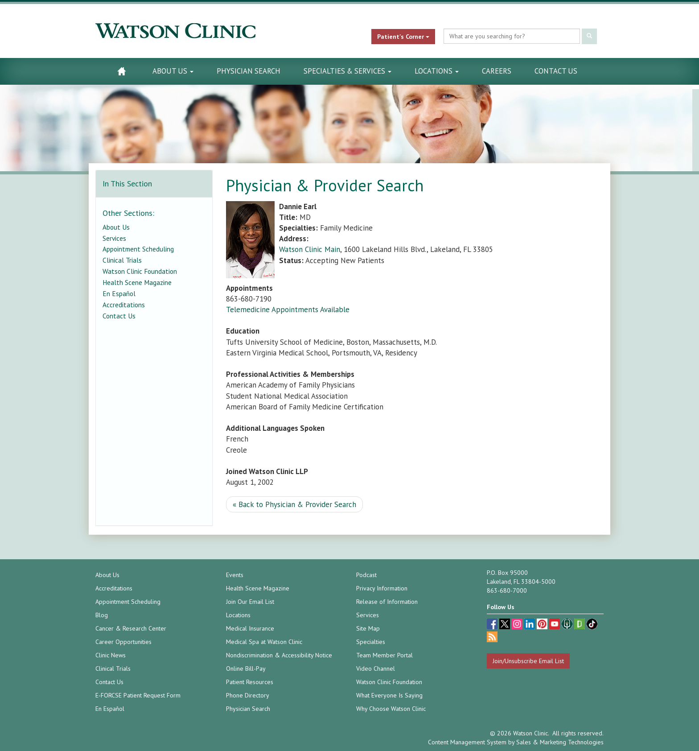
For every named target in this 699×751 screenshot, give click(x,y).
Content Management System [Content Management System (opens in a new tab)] (467, 742)
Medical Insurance (250, 628)
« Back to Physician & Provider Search (294, 504)
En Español (119, 293)
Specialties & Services (347, 71)
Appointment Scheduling (138, 248)
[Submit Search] (589, 36)
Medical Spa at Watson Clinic (264, 642)
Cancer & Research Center (130, 628)
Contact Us (556, 71)
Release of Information (387, 602)
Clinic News (110, 655)
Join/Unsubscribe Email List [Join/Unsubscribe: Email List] (528, 661)
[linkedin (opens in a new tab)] (530, 625)
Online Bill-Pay (246, 668)
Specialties (370, 642)
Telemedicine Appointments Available (288, 309)
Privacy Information (381, 588)
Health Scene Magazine (137, 282)
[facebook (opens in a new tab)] (493, 625)
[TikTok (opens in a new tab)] (592, 625)
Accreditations (124, 304)
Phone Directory (247, 695)
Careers (496, 71)
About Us (172, 71)
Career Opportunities (123, 642)
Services (114, 238)
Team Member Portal (384, 655)
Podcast (366, 575)
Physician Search (248, 71)
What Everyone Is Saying (389, 695)
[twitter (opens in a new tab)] (505, 625)
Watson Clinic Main (309, 249)
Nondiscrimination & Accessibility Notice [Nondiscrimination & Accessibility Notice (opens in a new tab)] (279, 655)
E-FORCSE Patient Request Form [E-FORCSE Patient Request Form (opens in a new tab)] (138, 695)
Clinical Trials (122, 260)
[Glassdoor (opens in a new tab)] (580, 625)
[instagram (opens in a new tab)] (518, 625)
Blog (101, 615)
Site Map (368, 628)
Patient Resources (249, 682)
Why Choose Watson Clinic (391, 709)
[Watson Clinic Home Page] (121, 71)
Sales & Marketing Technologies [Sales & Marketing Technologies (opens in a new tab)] (560, 742)
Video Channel (375, 668)
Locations (437, 71)
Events (234, 575)
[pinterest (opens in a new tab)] (543, 625)
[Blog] (492, 638)
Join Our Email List (250, 602)
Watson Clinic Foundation (140, 271)
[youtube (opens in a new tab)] (555, 625)
